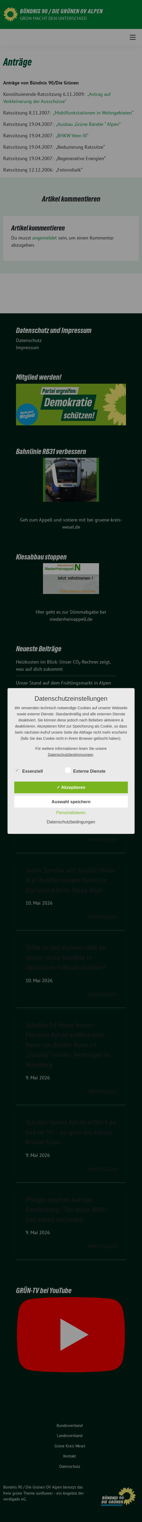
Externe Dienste (85, 770)
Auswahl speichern (71, 802)
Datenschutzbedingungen (71, 822)
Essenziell (28, 770)
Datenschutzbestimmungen (70, 755)
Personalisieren (71, 812)
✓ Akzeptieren (71, 787)
